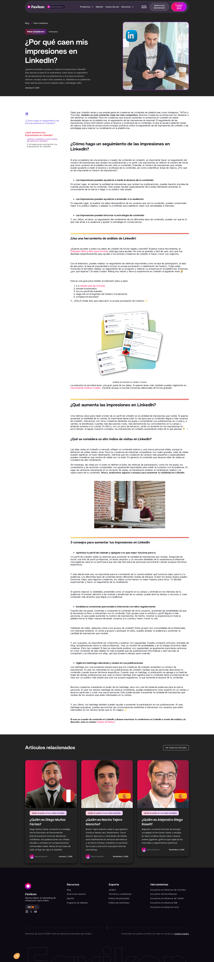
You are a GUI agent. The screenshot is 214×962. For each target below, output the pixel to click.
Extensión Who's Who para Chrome (89, 251)
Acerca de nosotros (76, 894)
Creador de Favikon (106, 722)
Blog (27, 23)
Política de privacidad (119, 898)
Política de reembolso (119, 902)
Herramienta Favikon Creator (85, 388)
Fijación (99, 6)
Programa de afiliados (77, 902)
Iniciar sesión (144, 7)
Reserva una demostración (159, 7)
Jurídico (112, 889)
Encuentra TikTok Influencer (163, 894)
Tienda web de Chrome (92, 285)
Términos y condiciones (120, 894)
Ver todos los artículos (176, 747)
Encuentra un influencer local (164, 907)
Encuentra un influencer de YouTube (168, 889)
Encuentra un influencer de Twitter (167, 898)
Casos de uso (112, 6)
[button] (56, 7)
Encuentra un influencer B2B (163, 902)
